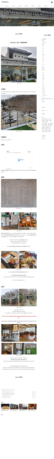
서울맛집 (46, 128)
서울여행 (47, 127)
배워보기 (46, 6)
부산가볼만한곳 (50, 124)
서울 (43, 79)
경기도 (43, 85)
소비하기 (13, 6)
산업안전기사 (44, 42)
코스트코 (49, 118)
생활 (43, 57)
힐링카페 (43, 128)
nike (48, 123)
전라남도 (43, 94)
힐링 (51, 125)
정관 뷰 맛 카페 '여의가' (6, 428)
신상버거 (46, 131)
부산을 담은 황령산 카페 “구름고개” (8, 427)
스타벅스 (43, 121)
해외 (43, 96)
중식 (43, 48)
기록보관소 (5, 2)
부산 (43, 81)
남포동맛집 (43, 127)
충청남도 (43, 88)
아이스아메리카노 (44, 123)
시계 (43, 65)
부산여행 (43, 118)
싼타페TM (45, 125)
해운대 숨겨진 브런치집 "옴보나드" (7, 424)
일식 (43, 49)
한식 (43, 47)
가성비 (49, 128)
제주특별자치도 (44, 95)
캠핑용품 (47, 120)
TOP (52, 458)
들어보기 (33, 6)
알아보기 (26, 6)
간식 (43, 52)
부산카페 (46, 121)
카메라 (43, 64)
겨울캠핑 (50, 120)
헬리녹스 (46, 118)
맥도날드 (45, 124)
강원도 (43, 84)
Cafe (7, 422)
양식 (43, 51)
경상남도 (43, 91)
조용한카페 (43, 120)
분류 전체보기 (44, 39)
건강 (43, 72)
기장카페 (51, 123)
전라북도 (43, 92)
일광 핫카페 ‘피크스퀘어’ (6, 430)
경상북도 (43, 89)
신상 (49, 127)
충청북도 (43, 87)
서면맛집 (48, 125)
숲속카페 (43, 131)
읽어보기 (39, 6)
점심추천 (49, 130)
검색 (49, 2)
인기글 (46, 110)
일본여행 (45, 130)
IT (42, 71)
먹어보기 (7, 6)
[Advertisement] (19, 388)
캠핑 (43, 56)
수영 (43, 63)
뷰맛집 (43, 124)
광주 (43, 82)
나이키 (43, 130)
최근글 (43, 110)
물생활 (43, 75)
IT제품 (43, 60)
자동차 (43, 58)
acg (42, 125)
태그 (51, 6)
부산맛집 (49, 131)
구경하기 (20, 6)
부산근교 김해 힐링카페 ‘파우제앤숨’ (8, 426)
